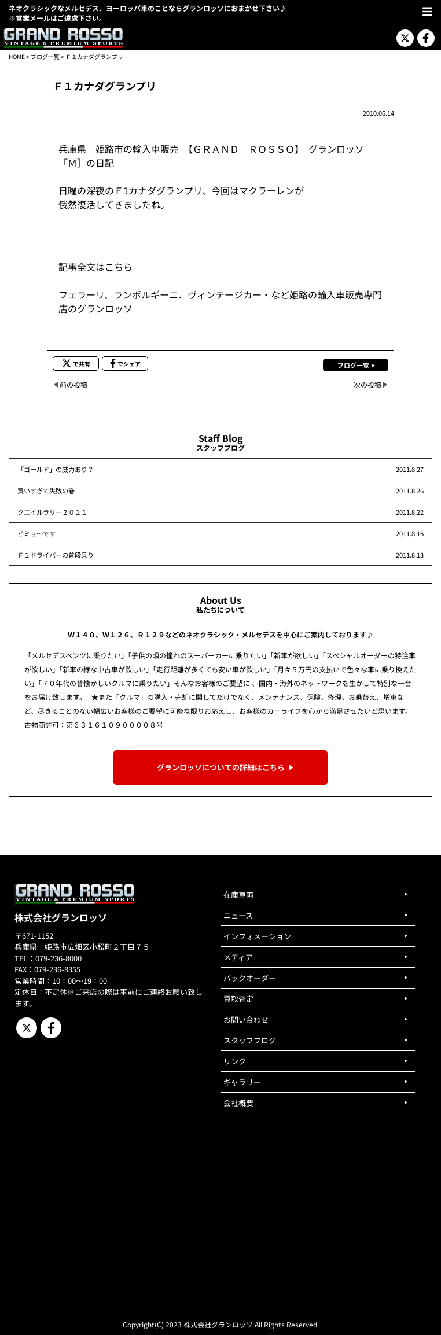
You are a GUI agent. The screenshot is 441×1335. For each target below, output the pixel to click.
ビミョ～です (36, 533)
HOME (17, 56)
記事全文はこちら (95, 267)
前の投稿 (73, 384)
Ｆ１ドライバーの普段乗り (55, 554)
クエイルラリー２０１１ (52, 512)
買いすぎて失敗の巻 (46, 490)
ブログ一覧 (45, 56)
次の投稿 (367, 384)
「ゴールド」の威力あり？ (55, 469)
